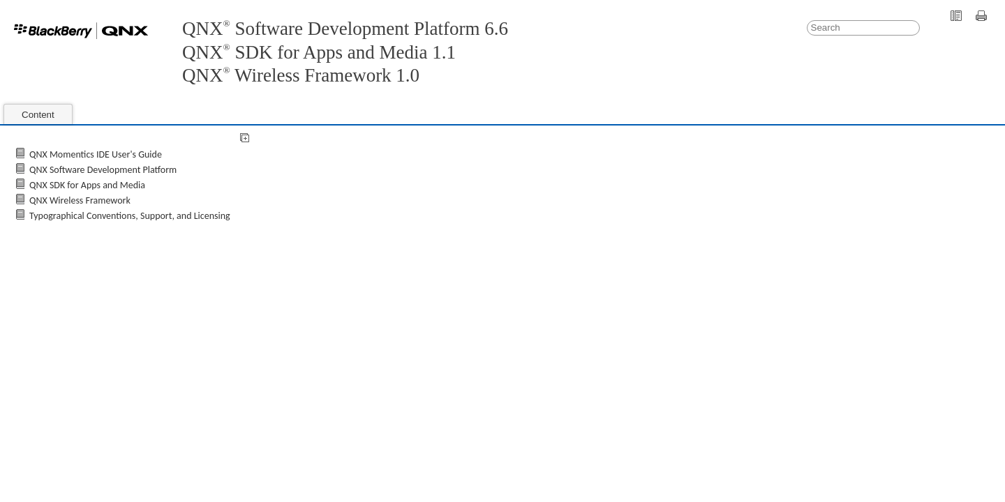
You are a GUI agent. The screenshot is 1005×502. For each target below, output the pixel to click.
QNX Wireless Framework (80, 200)
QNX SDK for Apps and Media (87, 185)
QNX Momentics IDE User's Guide (95, 154)
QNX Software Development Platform (103, 170)
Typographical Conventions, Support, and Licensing (129, 216)
